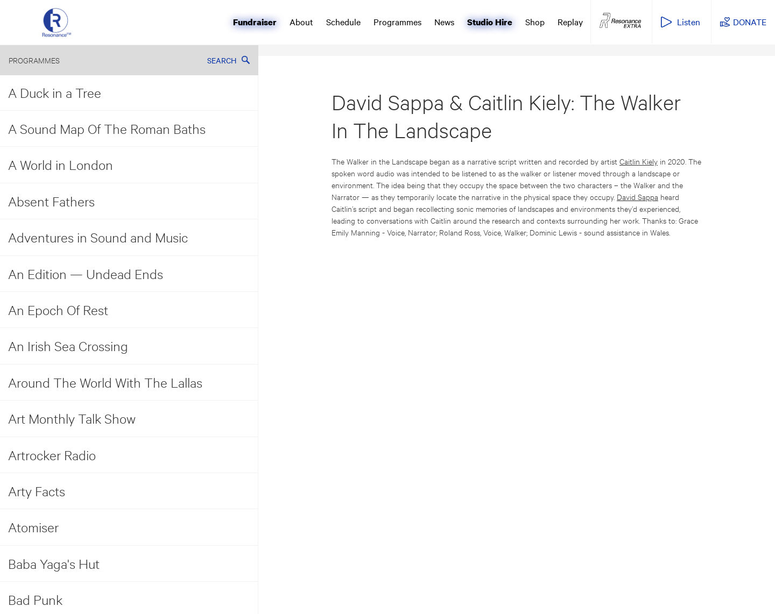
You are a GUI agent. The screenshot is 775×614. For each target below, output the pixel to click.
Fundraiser (255, 22)
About (301, 21)
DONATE (749, 21)
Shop (535, 21)
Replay (570, 21)
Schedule (343, 21)
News (444, 21)
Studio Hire (489, 22)
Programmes (397, 21)
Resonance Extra (620, 21)
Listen (688, 21)
